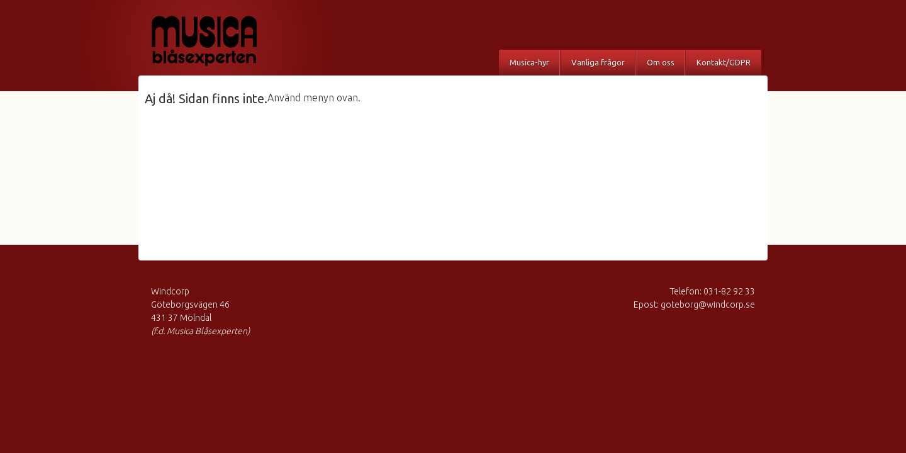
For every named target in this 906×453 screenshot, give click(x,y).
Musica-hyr (529, 62)
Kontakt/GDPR (723, 62)
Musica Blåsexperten (217, 41)
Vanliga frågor (598, 62)
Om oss (660, 62)
